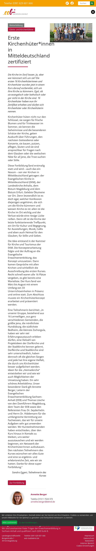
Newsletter (89, 541)
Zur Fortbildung (17, 482)
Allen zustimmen (9, 522)
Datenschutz (89, 538)
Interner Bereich (87, 543)
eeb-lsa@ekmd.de (31, 538)
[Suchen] (84, 3)
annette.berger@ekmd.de (43, 501)
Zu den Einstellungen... (28, 522)
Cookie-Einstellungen (85, 546)
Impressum (89, 535)
